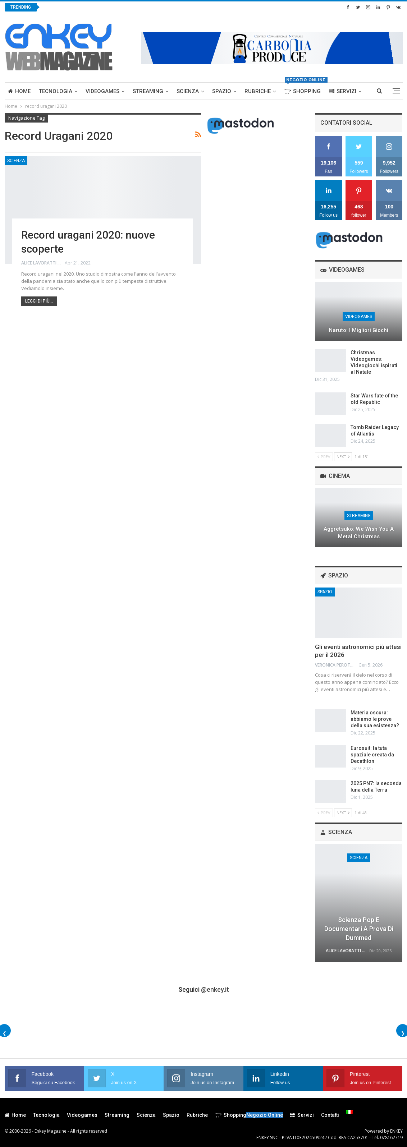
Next (343, 456)
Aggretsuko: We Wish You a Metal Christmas (359, 533)
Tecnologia (55, 91)
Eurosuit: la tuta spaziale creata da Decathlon (372, 754)
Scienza (188, 91)
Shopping (304, 89)
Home (19, 91)
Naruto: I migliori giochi (358, 330)
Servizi (342, 91)
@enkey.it (215, 989)
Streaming (148, 91)
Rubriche (257, 91)
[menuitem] (349, 1112)
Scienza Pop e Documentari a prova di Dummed (358, 928)
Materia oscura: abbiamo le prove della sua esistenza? (375, 719)
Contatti (330, 1115)
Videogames (102, 91)
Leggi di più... (39, 301)
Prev (323, 456)
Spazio (221, 91)
